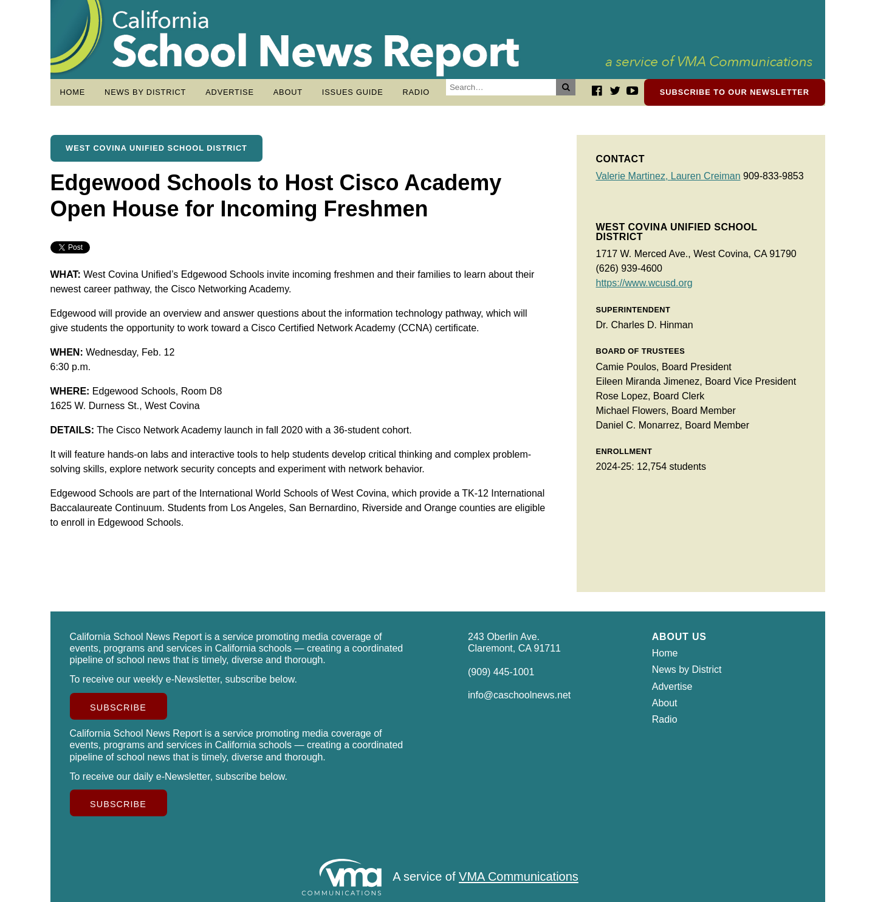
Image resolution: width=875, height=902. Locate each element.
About (288, 92)
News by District (145, 92)
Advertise (229, 92)
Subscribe (118, 707)
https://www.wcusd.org (644, 283)
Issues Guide (352, 92)
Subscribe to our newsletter (734, 92)
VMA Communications (518, 877)
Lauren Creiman (706, 176)
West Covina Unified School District (156, 148)
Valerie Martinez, (633, 176)
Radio (416, 92)
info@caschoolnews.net (519, 695)
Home (73, 92)
